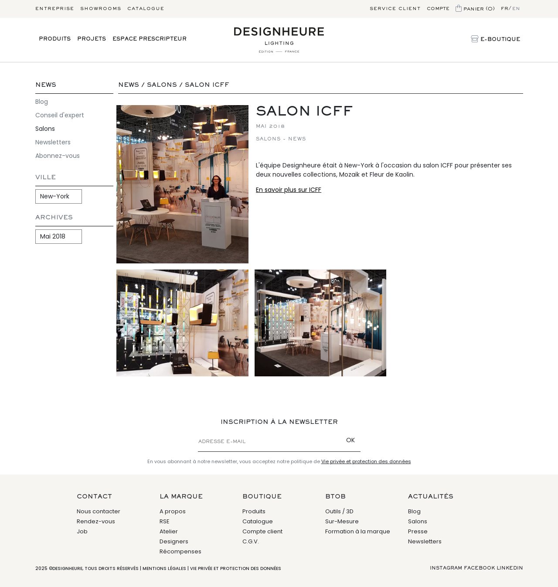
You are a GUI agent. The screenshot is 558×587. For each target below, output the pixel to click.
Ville (45, 178)
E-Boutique (495, 39)
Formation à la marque (357, 531)
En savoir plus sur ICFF (288, 189)
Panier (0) (475, 9)
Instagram (446, 568)
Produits (55, 39)
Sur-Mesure (342, 521)
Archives (54, 218)
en (516, 8)
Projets (91, 39)
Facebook (479, 568)
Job (82, 531)
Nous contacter (98, 511)
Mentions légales (164, 568)
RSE (165, 521)
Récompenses (180, 551)
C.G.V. (250, 541)
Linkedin (510, 568)
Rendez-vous (96, 521)
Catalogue (145, 8)
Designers (174, 541)
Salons (45, 128)
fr (504, 8)
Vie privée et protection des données (366, 461)
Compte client (262, 531)
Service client (395, 8)
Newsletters (53, 142)
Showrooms (100, 8)
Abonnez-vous (57, 155)
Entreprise (54, 8)
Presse (418, 531)
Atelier (169, 531)
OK (350, 440)
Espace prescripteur (149, 39)
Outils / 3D (339, 511)
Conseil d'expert (59, 115)
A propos (173, 511)
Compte (438, 8)
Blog (41, 101)
